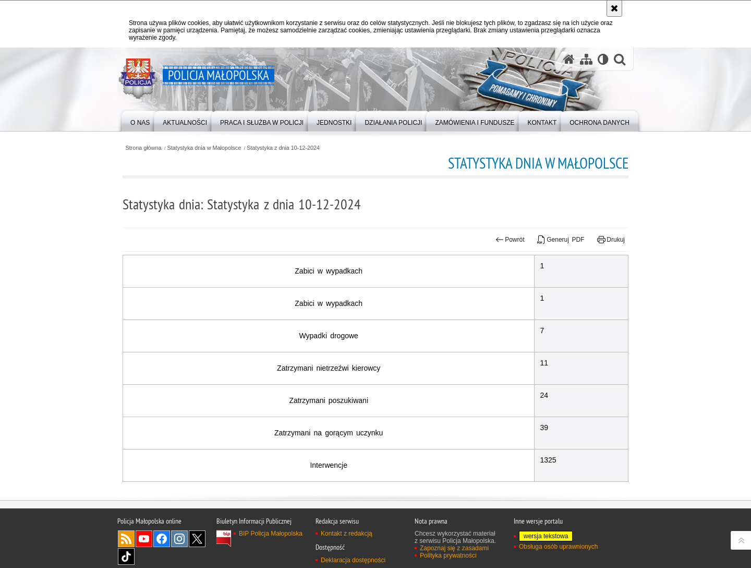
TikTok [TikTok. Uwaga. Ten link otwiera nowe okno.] (126, 556)
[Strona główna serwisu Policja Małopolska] (569, 59)
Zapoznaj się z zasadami (454, 548)
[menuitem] (140, 120)
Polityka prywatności (448, 555)
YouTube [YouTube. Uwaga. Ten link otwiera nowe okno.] (144, 538)
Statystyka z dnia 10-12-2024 (283, 148)
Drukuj (611, 239)
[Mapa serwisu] (586, 59)
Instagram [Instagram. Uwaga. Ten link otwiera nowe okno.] (179, 538)
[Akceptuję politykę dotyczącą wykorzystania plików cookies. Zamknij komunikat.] (614, 8)
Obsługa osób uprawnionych (558, 546)
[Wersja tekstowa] (603, 59)
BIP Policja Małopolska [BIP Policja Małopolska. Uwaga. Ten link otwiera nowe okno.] (270, 533)
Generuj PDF (561, 239)
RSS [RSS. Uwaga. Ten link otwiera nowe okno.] (126, 538)
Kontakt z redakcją (346, 533)
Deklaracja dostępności (353, 560)
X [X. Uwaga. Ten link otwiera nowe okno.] (197, 538)
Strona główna (143, 148)
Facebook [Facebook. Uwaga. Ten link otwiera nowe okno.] (161, 538)
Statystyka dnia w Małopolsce (204, 148)
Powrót (510, 239)
